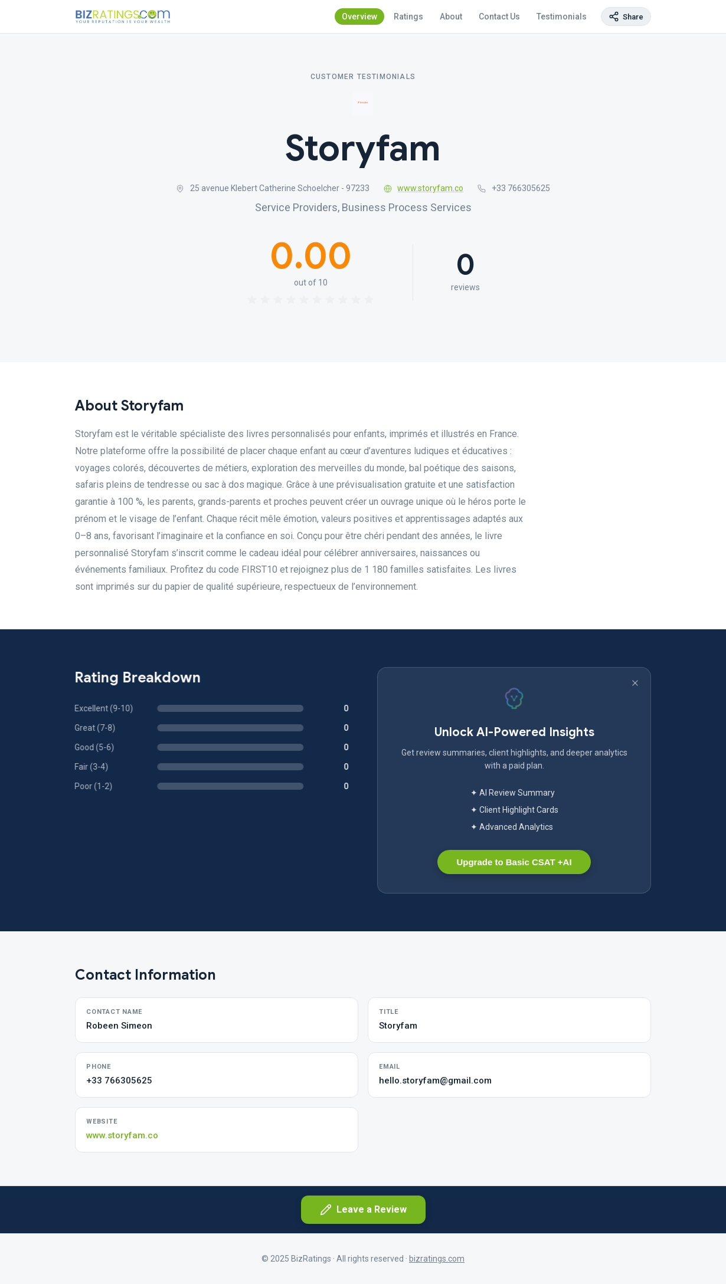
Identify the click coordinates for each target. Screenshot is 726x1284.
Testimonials (562, 16)
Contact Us (499, 16)
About (451, 16)
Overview (359, 16)
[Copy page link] (626, 16)
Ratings (408, 16)
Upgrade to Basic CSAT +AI (513, 862)
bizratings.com (437, 1258)
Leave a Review (363, 1210)
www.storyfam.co (424, 188)
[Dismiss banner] (635, 683)
